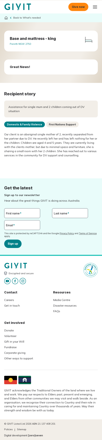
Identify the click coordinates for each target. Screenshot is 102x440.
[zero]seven (35, 435)
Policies (8, 429)
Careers (9, 300)
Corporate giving (14, 352)
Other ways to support (18, 358)
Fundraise (10, 347)
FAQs (56, 311)
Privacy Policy (67, 233)
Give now (78, 7)
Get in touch (12, 305)
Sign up (13, 243)
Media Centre (61, 300)
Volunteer (10, 336)
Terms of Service (88, 233)
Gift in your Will (14, 341)
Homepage (17, 6)
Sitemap (21, 429)
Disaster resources (65, 305)
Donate (9, 330)
